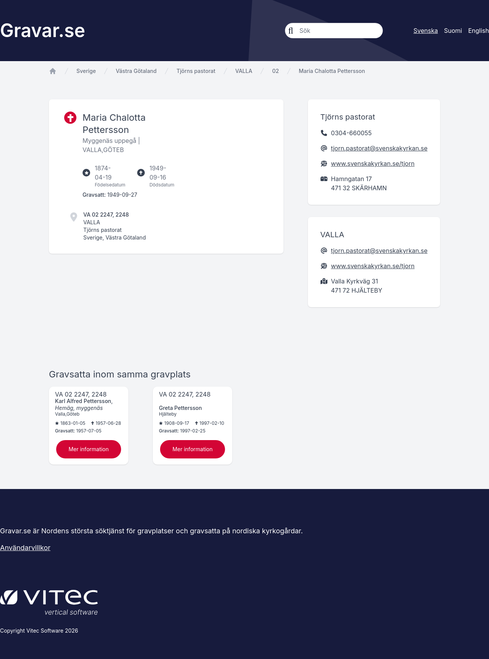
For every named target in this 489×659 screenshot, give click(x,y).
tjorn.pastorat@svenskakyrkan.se (379, 148)
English (478, 30)
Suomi (453, 30)
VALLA (244, 71)
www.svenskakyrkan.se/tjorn (373, 163)
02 (275, 71)
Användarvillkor (25, 548)
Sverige (86, 71)
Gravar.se (42, 30)
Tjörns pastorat (195, 71)
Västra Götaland (136, 71)
